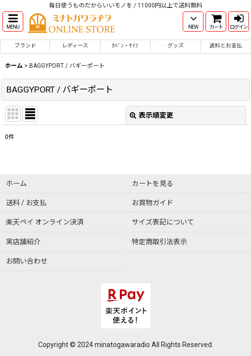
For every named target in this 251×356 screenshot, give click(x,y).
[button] (12, 21)
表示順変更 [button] (151, 115)
